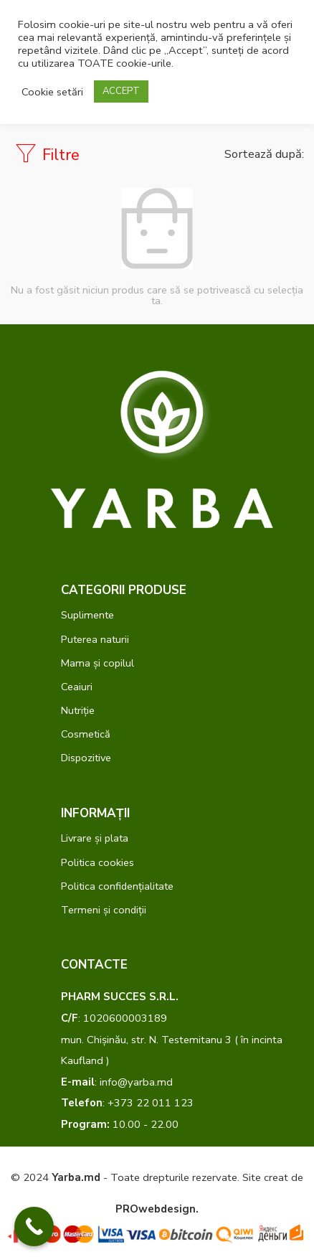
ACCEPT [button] (121, 91)
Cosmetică (85, 734)
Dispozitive (86, 757)
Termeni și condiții (103, 910)
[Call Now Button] (34, 1226)
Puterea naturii (95, 639)
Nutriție (78, 710)
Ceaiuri (76, 686)
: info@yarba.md (117, 1082)
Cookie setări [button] (52, 91)
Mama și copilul (97, 663)
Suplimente (87, 615)
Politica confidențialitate (117, 886)
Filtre (47, 154)
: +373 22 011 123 (127, 1103)
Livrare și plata (94, 838)
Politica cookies (97, 862)
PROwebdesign (155, 1209)
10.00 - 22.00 (120, 1124)
